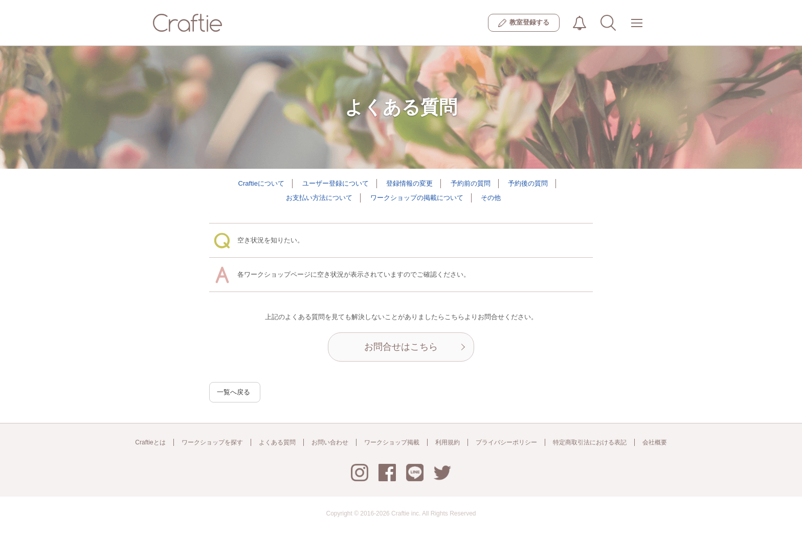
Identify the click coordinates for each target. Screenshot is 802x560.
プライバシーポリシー (506, 442)
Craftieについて (261, 183)
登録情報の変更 (409, 183)
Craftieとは (150, 442)
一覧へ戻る (233, 392)
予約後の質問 (528, 183)
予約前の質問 (471, 183)
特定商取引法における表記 (590, 442)
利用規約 (447, 442)
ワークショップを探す (212, 442)
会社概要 (654, 442)
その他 (491, 197)
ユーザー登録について (335, 183)
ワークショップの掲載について (416, 197)
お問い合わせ (329, 442)
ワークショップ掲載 (391, 442)
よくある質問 (277, 442)
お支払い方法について (319, 197)
